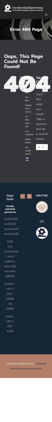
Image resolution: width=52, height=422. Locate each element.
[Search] (39, 147)
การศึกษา (27, 99)
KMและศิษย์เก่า (28, 141)
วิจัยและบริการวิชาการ (28, 108)
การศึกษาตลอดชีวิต (27, 121)
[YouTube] (29, 196)
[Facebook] (22, 196)
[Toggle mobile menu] (46, 14)
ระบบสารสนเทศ (29, 133)
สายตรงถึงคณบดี (28, 150)
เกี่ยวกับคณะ (28, 91)
